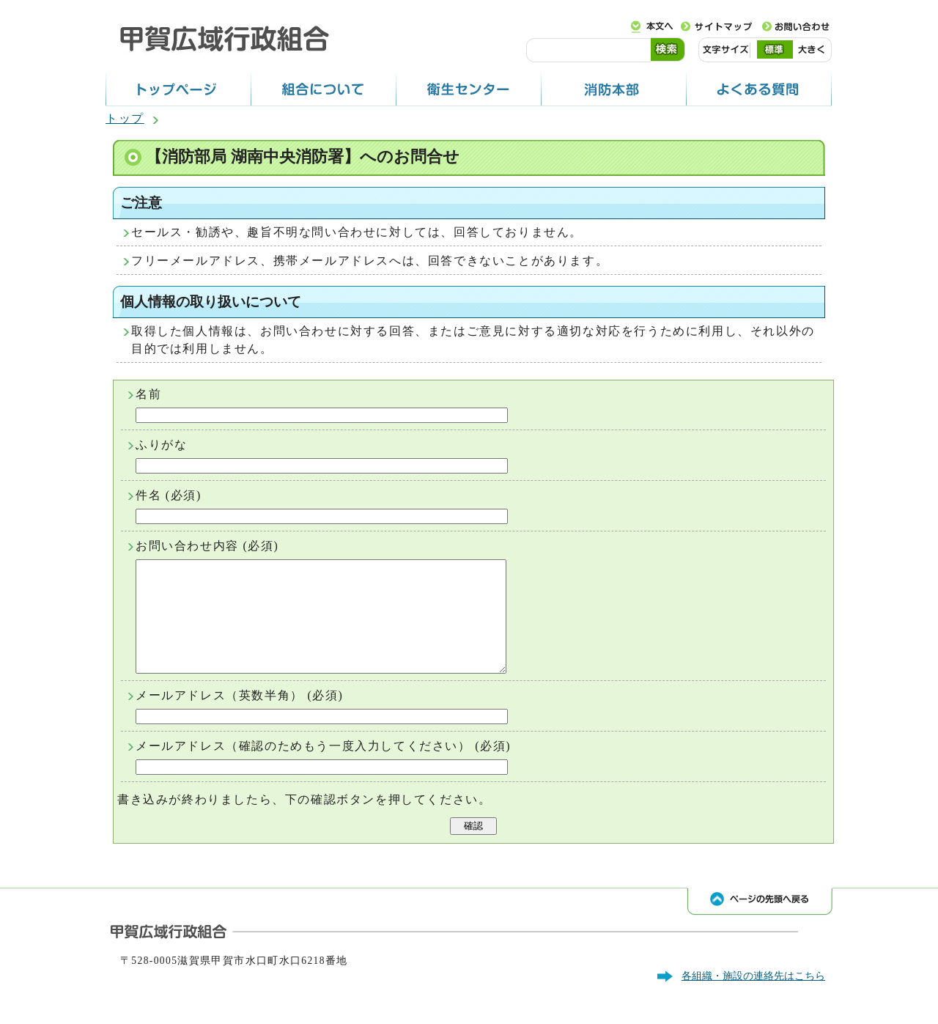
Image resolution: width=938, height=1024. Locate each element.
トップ (125, 118)
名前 (148, 394)
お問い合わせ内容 (187, 545)
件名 (148, 495)
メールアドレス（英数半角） (219, 717)
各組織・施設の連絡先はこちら (753, 997)
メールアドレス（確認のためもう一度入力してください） (303, 768)
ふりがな (161, 444)
